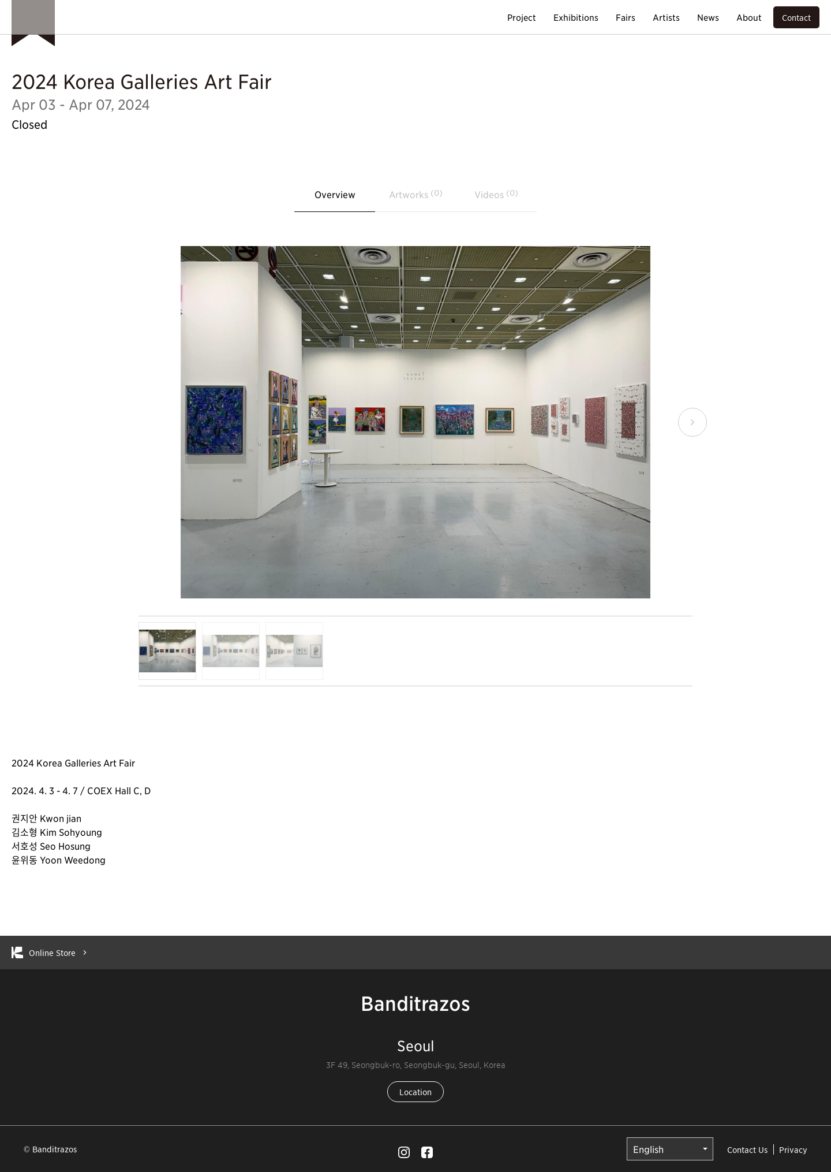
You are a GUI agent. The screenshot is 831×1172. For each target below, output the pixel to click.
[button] (692, 422)
